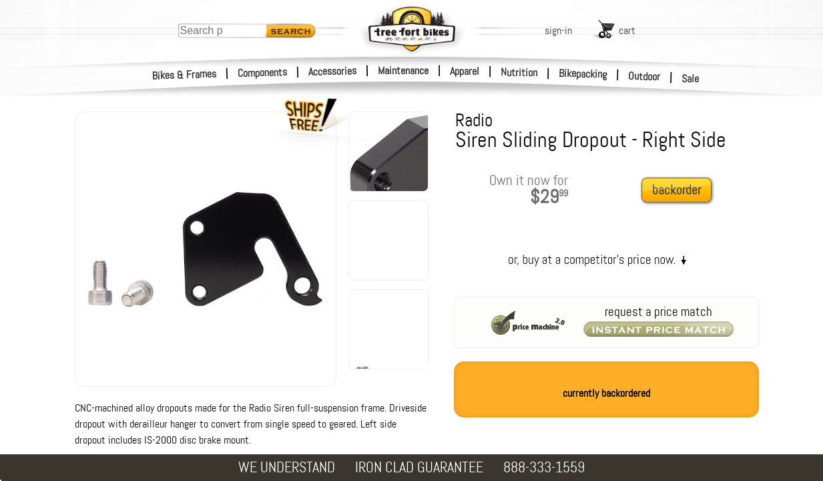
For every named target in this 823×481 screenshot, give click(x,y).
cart (627, 30)
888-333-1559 (544, 467)
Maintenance (403, 70)
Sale (690, 78)
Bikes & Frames (184, 75)
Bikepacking (583, 74)
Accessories (332, 71)
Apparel (464, 71)
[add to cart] (680, 191)
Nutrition (519, 72)
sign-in (558, 30)
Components (263, 72)
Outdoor (644, 76)
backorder (676, 190)
